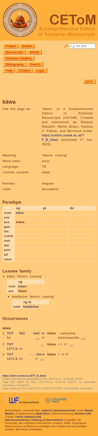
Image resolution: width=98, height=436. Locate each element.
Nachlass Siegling (19, 58)
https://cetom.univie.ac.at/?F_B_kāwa (24, 375)
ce (43, 333)
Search (35, 64)
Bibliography (15, 64)
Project (11, 46)
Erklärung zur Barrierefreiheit (47, 420)
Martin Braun (43, 413)
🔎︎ (66, 46)
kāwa (51, 333)
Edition (27, 46)
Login (40, 70)
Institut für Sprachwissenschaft (58, 410)
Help (9, 70)
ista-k (40, 354)
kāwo (20, 213)
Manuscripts (14, 52)
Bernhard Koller (83, 413)
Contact (24, 70)
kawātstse (31, 306)
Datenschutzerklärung (17, 420)
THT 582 (16, 333)
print (89, 81)
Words (34, 52)
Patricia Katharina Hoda (28, 416)
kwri (36, 333)
